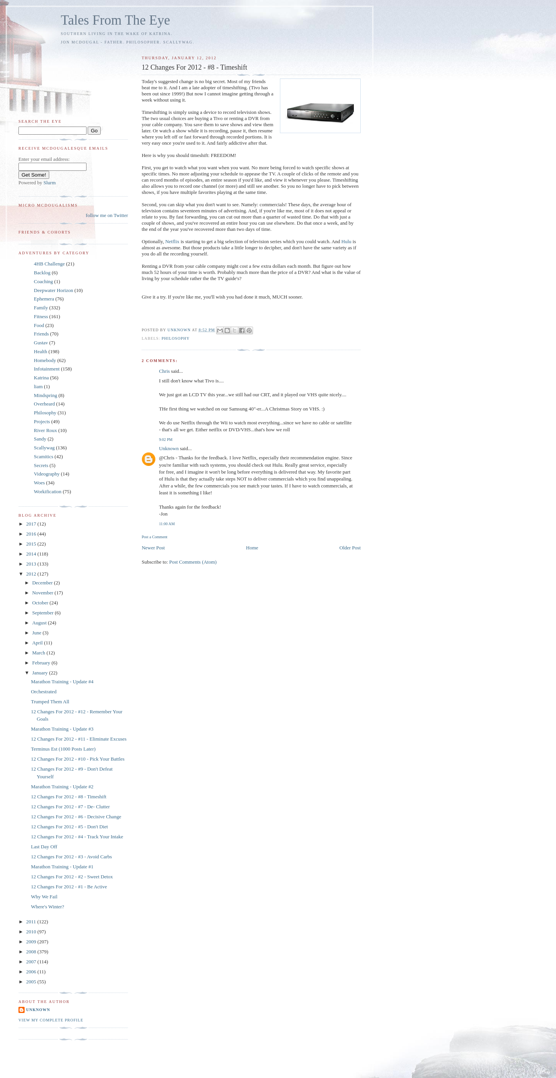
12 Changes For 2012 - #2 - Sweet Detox (72, 876)
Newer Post (153, 548)
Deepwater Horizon (53, 290)
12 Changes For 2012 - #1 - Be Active (69, 886)
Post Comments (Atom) (193, 562)
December (43, 583)
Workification (48, 491)
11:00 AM (167, 524)
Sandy (40, 439)
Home (252, 548)
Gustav (41, 342)
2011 (31, 921)
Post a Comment (154, 537)
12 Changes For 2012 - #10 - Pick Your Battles (77, 759)
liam (38, 386)
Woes (39, 483)
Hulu (347, 241)
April (38, 643)
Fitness (41, 316)
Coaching (43, 281)
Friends (41, 334)
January (40, 673)
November (43, 593)
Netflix (173, 241)
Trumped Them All (50, 701)
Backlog (42, 272)
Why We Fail (44, 896)
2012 (31, 574)
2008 (31, 952)
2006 (31, 972)
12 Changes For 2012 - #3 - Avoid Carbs (71, 856)
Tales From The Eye (115, 20)
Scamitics (43, 456)
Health (40, 351)
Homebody (45, 360)
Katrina (41, 377)
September (43, 613)
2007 (31, 962)
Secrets (41, 465)
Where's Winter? (47, 906)
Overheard (44, 404)
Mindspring (45, 395)
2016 (31, 534)
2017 (31, 524)
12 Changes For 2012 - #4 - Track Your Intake (77, 836)
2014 (31, 554)
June (37, 633)
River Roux (45, 430)
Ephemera (44, 299)
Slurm (49, 182)
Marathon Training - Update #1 (62, 866)
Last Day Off (44, 846)
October (41, 603)
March (39, 653)
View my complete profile (50, 1020)
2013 (31, 564)
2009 (31, 942)
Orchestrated (43, 691)
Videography (47, 474)
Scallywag (44, 448)
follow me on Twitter (107, 215)
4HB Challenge (49, 264)
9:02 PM (165, 439)
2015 (31, 544)
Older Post (350, 548)
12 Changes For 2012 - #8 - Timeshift (68, 796)
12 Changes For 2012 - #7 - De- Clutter (70, 806)
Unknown (168, 448)
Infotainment (47, 369)
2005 (31, 982)
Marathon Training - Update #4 (62, 681)
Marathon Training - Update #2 (62, 786)
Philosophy (175, 338)
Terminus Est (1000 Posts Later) (63, 749)
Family (41, 307)
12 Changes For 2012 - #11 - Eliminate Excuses (79, 739)
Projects (42, 421)
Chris (164, 371)
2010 (31, 931)
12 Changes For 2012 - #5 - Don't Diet (69, 826)
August (40, 623)
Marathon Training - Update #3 (62, 729)
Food (39, 325)
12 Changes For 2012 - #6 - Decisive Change (76, 816)
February (42, 663)
